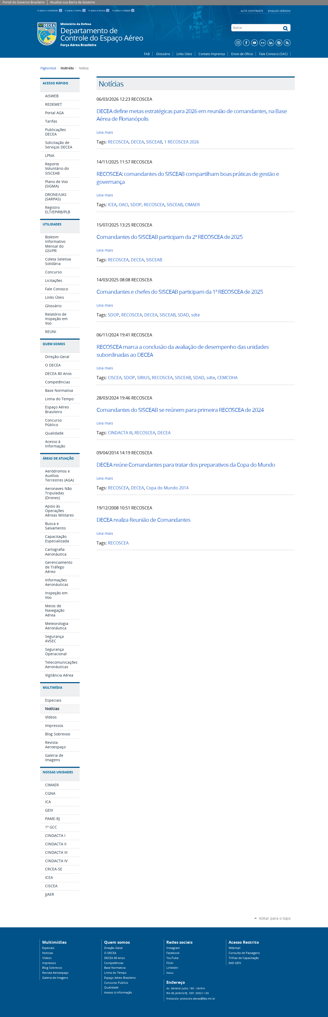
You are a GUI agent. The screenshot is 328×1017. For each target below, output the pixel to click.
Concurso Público (116, 983)
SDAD (183, 315)
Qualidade (111, 987)
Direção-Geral (113, 948)
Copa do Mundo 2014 (167, 488)
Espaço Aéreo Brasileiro (120, 978)
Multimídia (52, 687)
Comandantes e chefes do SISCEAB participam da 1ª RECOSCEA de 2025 (180, 291)
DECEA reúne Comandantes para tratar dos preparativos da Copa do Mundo (186, 464)
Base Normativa (115, 968)
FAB (147, 54)
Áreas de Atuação (58, 458)
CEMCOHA (227, 377)
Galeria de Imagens (55, 978)
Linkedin (172, 968)
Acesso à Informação (118, 992)
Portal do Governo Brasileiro (24, 2)
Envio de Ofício (242, 54)
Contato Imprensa (212, 54)
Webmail (234, 948)
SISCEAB (154, 142)
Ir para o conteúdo (50, 10)
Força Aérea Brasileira (78, 45)
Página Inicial (48, 68)
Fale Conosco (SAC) (273, 54)
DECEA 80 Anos (114, 958)
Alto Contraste (252, 11)
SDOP (136, 205)
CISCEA (115, 377)
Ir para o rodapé (123, 10)
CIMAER (192, 205)
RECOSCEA (118, 142)
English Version (279, 11)
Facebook (173, 953)
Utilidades (52, 224)
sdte (195, 315)
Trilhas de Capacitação (244, 958)
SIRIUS (143, 377)
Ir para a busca (99, 10)
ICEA (112, 205)
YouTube (172, 958)
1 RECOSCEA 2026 (181, 142)
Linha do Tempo (115, 973)
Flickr (169, 963)
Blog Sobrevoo (52, 968)
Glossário (163, 54)
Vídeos (46, 958)
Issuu (169, 973)
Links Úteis (184, 54)
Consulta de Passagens (244, 953)
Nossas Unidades (58, 772)
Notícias (47, 953)
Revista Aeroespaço (55, 973)
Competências (113, 963)
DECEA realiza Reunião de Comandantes (143, 519)
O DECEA (110, 953)
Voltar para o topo (275, 918)
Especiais (48, 948)
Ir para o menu (75, 10)
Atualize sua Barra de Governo (72, 2)
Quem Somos (54, 344)
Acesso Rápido (55, 83)
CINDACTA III (120, 433)
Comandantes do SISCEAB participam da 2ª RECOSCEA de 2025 (170, 236)
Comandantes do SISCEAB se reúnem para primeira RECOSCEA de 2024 (180, 409)
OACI (123, 205)
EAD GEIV (235, 963)
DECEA (137, 142)
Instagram (173, 948)
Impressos (49, 963)
